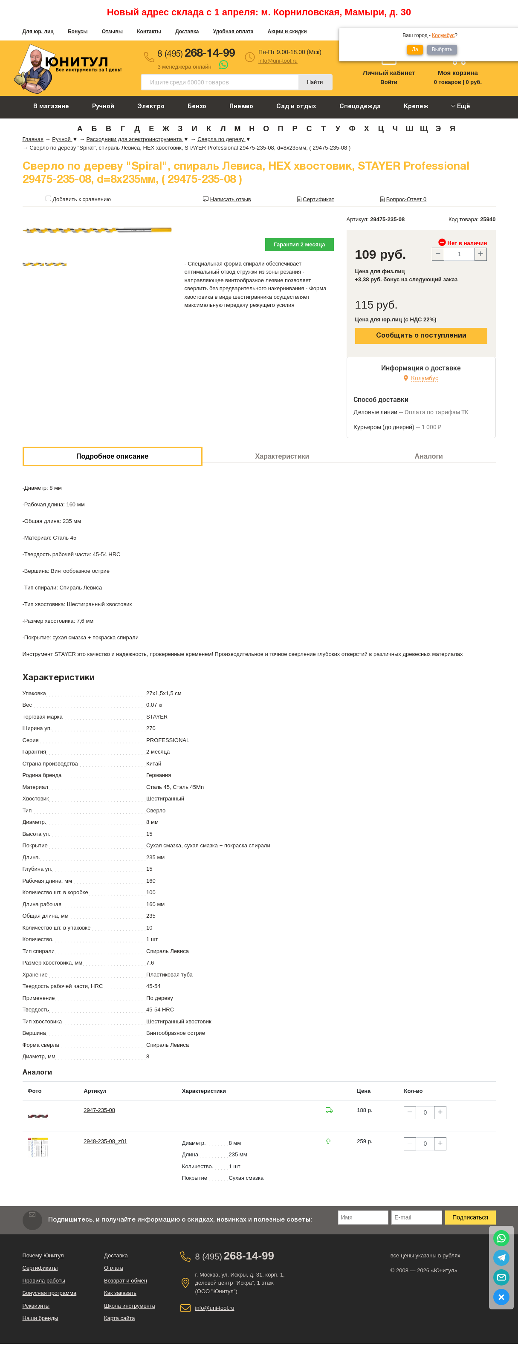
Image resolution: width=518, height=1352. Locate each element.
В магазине (51, 107)
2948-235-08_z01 (105, 1141)
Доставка (187, 32)
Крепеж (416, 107)
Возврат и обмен (125, 1280)
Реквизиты (36, 1306)
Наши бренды (40, 1318)
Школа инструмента (129, 1306)
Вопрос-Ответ (406, 199)
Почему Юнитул (43, 1255)
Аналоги (429, 456)
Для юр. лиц (38, 32)
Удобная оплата (233, 32)
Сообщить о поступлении (421, 336)
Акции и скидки (287, 32)
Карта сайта (119, 1318)
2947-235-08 (99, 1110)
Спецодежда (360, 107)
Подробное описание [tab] (112, 456)
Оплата (113, 1268)
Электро (151, 107)
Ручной (103, 107)
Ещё (460, 106)
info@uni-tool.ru (278, 61)
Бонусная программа (50, 1293)
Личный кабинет (389, 72)
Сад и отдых (296, 107)
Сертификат (318, 199)
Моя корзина (458, 72)
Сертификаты (40, 1268)
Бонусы (78, 32)
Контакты (149, 32)
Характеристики (282, 456)
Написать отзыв (230, 199)
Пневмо (241, 107)
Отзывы (112, 32)
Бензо (197, 107)
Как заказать (120, 1293)
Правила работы (44, 1280)
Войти (388, 82)
